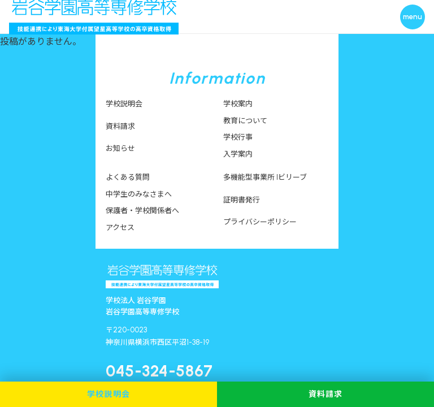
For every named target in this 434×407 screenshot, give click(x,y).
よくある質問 (128, 177)
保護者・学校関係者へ (142, 210)
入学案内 (238, 154)
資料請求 (120, 126)
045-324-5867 (159, 370)
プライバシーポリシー (260, 222)
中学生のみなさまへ (139, 194)
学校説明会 (124, 103)
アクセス (120, 227)
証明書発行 (241, 200)
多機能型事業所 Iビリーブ (265, 177)
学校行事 (238, 137)
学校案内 (238, 103)
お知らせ (120, 148)
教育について (245, 120)
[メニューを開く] (412, 17)
